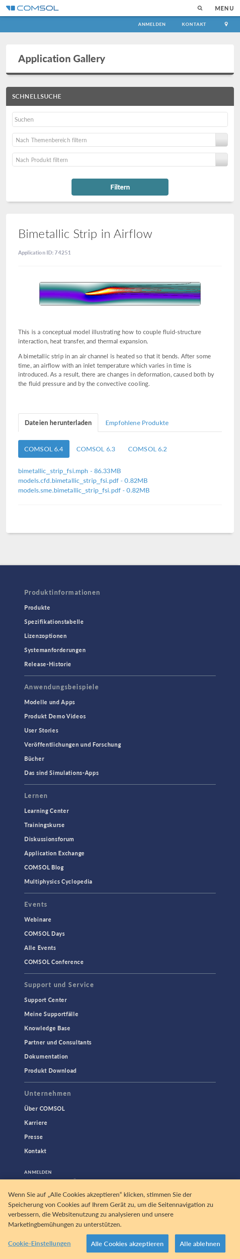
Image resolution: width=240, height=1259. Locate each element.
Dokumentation (46, 1056)
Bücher (34, 758)
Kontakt (194, 24)
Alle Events (40, 947)
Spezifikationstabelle (54, 621)
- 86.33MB (69, 470)
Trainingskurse (44, 825)
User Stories (41, 730)
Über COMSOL (44, 1108)
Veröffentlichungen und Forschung (72, 744)
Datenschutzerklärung (57, 1181)
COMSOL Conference (54, 962)
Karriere (36, 1122)
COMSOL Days (44, 933)
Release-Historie (48, 664)
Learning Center (46, 810)
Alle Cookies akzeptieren (127, 1245)
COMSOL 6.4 (43, 448)
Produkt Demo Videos (55, 716)
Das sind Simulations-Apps (61, 772)
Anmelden (152, 24)
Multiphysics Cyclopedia (58, 881)
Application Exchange (54, 853)
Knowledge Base (47, 1028)
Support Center (45, 1000)
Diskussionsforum (49, 839)
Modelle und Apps (49, 702)
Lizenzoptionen (45, 636)
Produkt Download (50, 1070)
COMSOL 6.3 (96, 448)
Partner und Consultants (58, 1042)
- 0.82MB (82, 480)
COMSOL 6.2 (147, 448)
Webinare (38, 919)
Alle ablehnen (200, 1245)
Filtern (120, 187)
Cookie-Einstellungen (39, 1244)
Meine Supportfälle (51, 1014)
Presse (33, 1137)
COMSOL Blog (44, 867)
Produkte (37, 607)
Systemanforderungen (55, 650)
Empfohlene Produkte (136, 422)
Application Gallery (61, 58)
